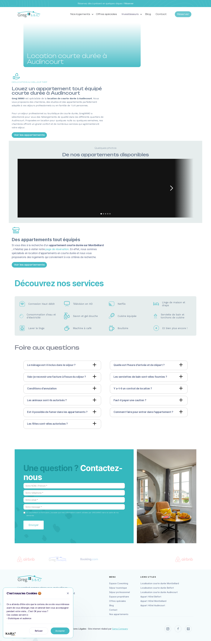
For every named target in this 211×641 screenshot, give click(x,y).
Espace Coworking (118, 583)
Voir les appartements (29, 135)
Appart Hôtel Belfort (150, 596)
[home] (29, 14)
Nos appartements (118, 614)
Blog (148, 14)
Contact (161, 14)
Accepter (60, 631)
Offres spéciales (106, 14)
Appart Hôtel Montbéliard (153, 601)
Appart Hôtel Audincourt (152, 605)
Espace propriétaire (119, 596)
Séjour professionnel (119, 592)
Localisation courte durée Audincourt (159, 592)
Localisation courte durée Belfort (157, 587)
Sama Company (120, 628)
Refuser (39, 631)
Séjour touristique (118, 587)
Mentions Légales (77, 628)
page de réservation (57, 249)
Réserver (128, 3)
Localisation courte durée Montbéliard (159, 583)
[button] (81, 14)
